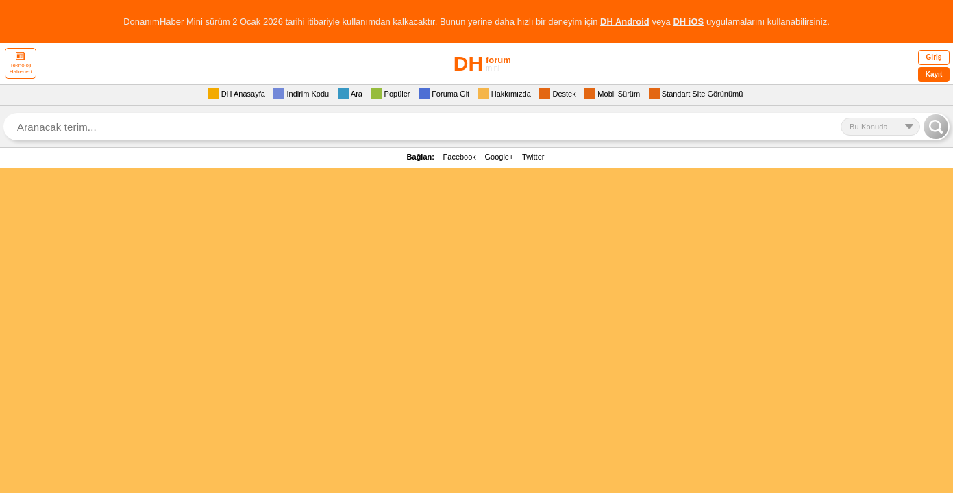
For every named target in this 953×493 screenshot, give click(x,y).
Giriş (934, 57)
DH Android (624, 21)
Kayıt (934, 74)
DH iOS (688, 21)
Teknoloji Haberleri (21, 63)
